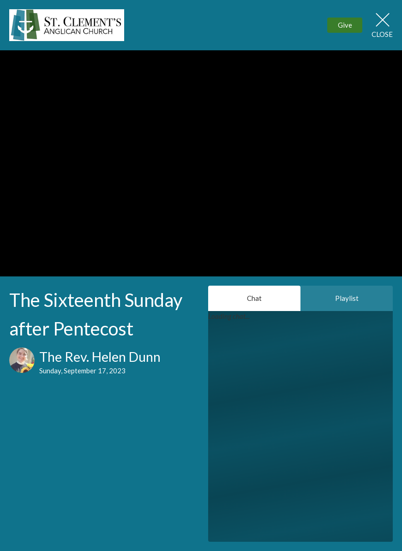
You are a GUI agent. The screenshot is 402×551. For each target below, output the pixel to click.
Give (345, 25)
